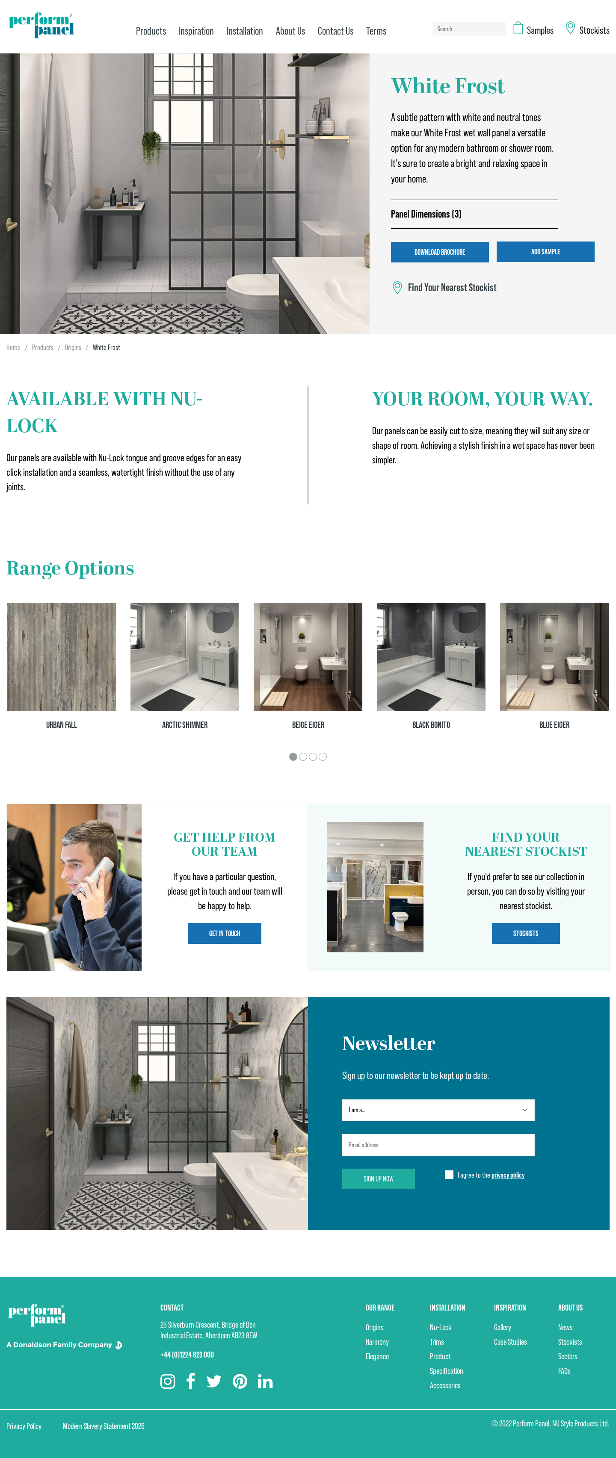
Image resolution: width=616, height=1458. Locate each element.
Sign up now (379, 1178)
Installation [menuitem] (244, 31)
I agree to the (491, 1175)
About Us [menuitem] (289, 31)
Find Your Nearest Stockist (452, 286)
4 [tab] (323, 756)
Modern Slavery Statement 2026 (104, 1425)
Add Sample (546, 251)
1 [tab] (293, 756)
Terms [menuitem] (375, 31)
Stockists (526, 932)
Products (42, 346)
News (565, 1326)
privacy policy (508, 1174)
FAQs (564, 1370)
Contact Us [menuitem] (334, 31)
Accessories (445, 1385)
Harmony (377, 1341)
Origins (73, 346)
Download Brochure (440, 251)
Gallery (502, 1326)
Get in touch (224, 932)
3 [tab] (313, 756)
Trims (437, 1341)
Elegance (377, 1356)
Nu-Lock (441, 1326)
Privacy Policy (23, 1425)
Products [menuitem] (150, 31)
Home (13, 346)
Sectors (568, 1356)
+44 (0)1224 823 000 (187, 1354)
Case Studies (510, 1341)
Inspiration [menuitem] (195, 31)
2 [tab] (303, 756)
